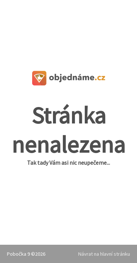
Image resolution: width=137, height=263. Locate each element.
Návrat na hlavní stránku (104, 254)
